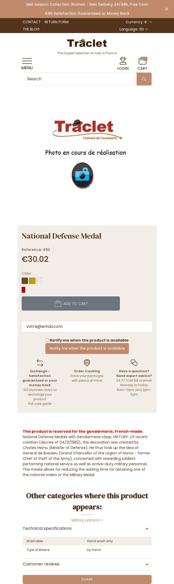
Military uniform (85, 520)
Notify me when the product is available (87, 348)
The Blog (31, 29)
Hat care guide (40, 403)
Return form (57, 22)
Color (26, 273)
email (147, 380)
